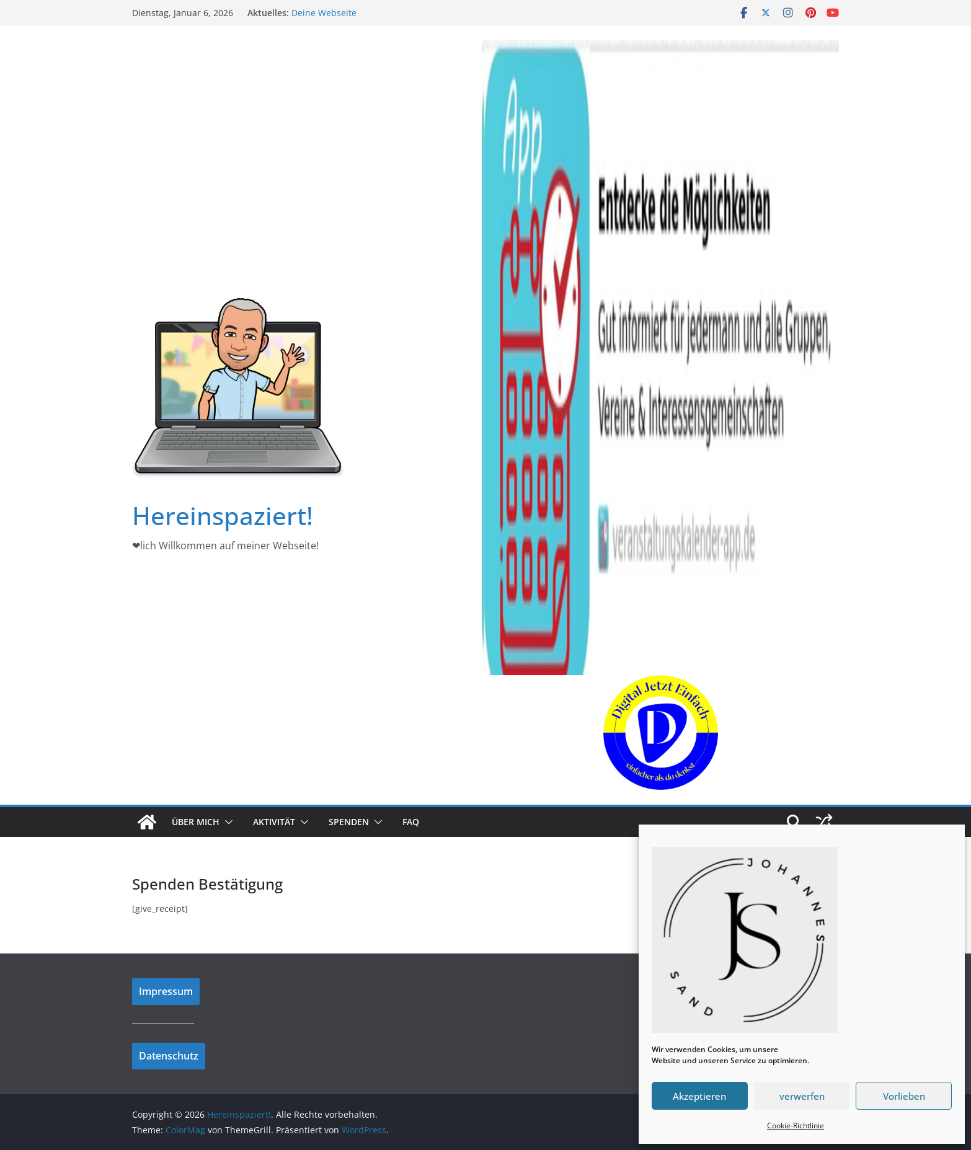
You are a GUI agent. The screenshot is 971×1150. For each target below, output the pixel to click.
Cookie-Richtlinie (795, 1125)
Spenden (349, 822)
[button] (226, 822)
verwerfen (802, 1096)
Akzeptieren (699, 1096)
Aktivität (274, 822)
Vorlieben (904, 1096)
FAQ (410, 822)
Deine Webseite (324, 13)
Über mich (195, 822)
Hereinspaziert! (222, 515)
